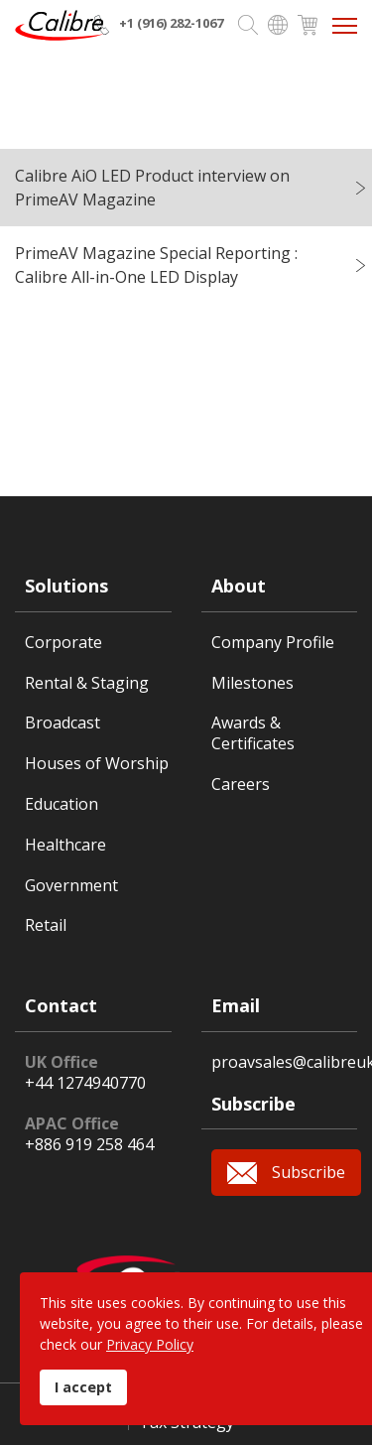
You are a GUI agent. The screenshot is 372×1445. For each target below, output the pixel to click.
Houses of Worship (97, 763)
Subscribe (308, 1172)
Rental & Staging (87, 683)
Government (71, 885)
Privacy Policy (149, 1344)
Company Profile (272, 642)
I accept (83, 1387)
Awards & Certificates (253, 733)
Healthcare (65, 845)
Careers (240, 784)
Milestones (252, 683)
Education (61, 804)
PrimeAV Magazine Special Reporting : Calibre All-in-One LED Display (156, 265)
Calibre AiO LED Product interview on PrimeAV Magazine (152, 187)
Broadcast (62, 723)
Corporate (63, 642)
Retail (45, 925)
